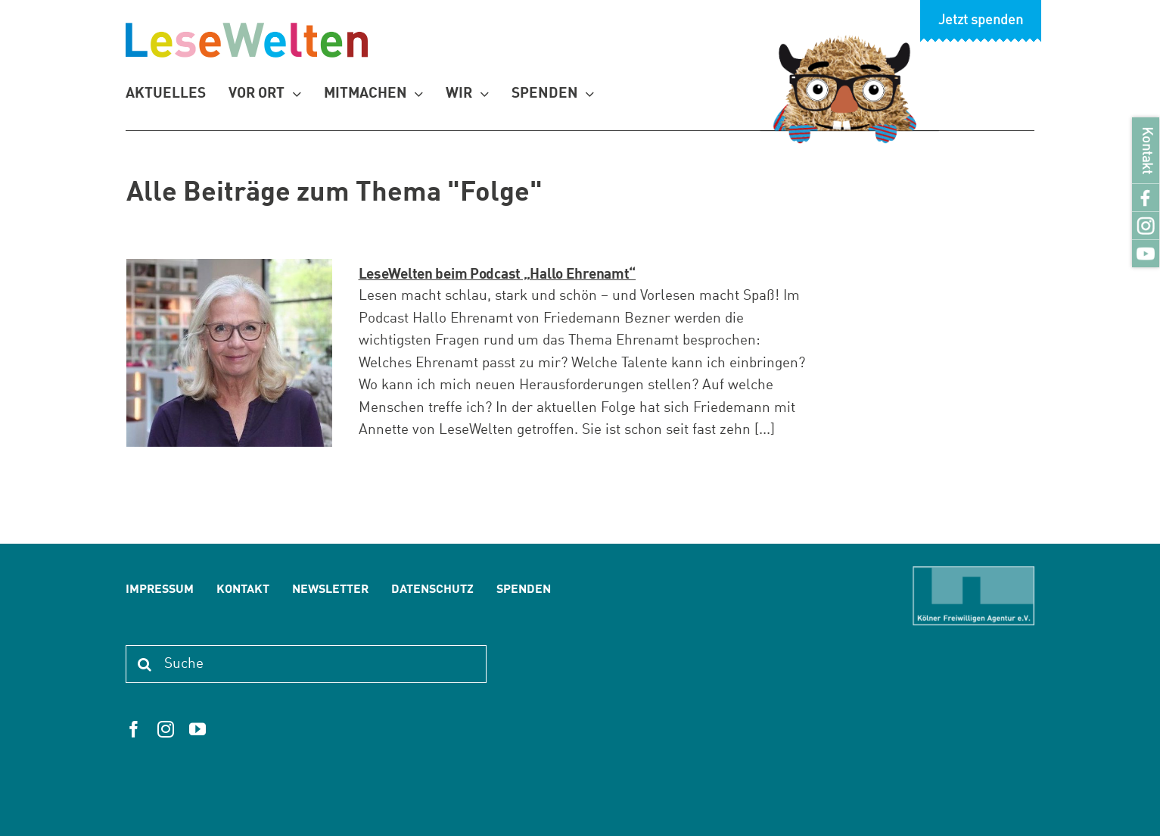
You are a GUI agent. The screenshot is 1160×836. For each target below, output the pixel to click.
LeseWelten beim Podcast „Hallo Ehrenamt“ (497, 274)
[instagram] (165, 729)
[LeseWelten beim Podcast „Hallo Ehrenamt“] (229, 353)
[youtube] (197, 729)
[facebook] (134, 729)
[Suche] (306, 664)
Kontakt (1146, 150)
